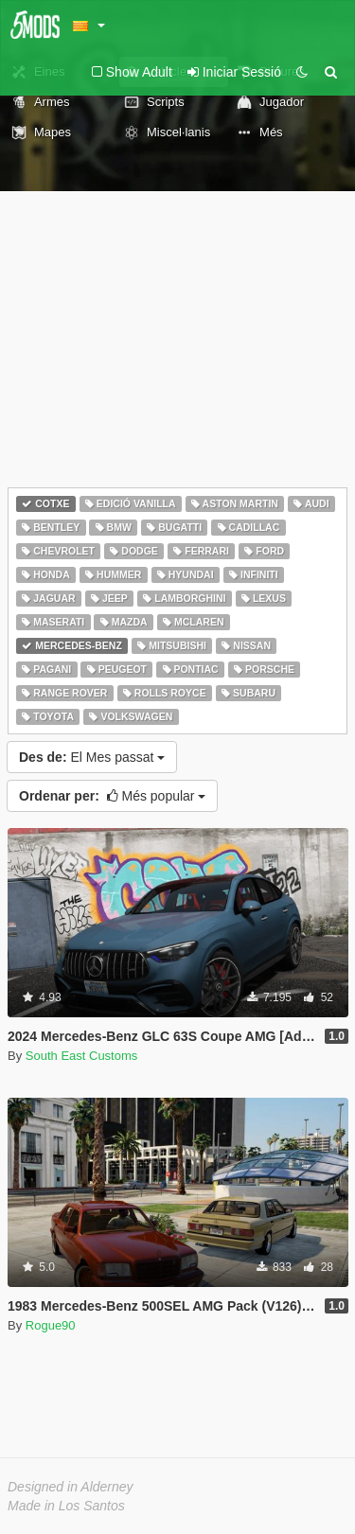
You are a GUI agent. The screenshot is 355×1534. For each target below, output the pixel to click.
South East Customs (82, 1056)
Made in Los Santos (66, 1505)
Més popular (112, 795)
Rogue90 (51, 1325)
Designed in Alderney (70, 1486)
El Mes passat (92, 757)
